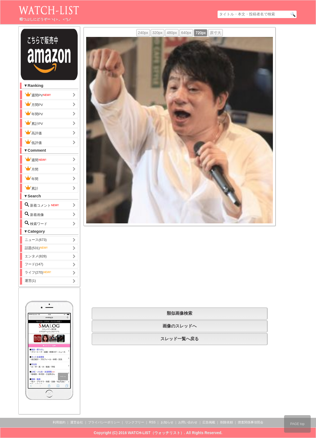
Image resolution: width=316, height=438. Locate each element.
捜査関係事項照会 (250, 422)
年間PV (34, 113)
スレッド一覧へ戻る (179, 339)
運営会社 (76, 422)
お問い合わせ (187, 422)
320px (157, 33)
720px (201, 33)
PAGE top (297, 424)
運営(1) (30, 281)
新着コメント (42, 204)
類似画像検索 (179, 313)
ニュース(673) (36, 240)
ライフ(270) (38, 272)
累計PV (34, 123)
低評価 (33, 142)
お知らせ (167, 422)
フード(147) (34, 264)
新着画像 (34, 214)
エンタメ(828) (36, 256)
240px (143, 33)
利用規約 (59, 422)
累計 (31, 187)
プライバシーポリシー (104, 422)
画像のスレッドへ (180, 326)
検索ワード (36, 223)
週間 (36, 159)
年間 (31, 178)
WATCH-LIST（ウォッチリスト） (156, 433)
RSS (152, 422)
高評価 (33, 132)
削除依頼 (226, 422)
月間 (31, 168)
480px (172, 33)
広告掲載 (208, 422)
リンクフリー (134, 422)
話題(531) (36, 248)
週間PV (38, 94)
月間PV (34, 104)
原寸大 (215, 33)
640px (186, 33)
